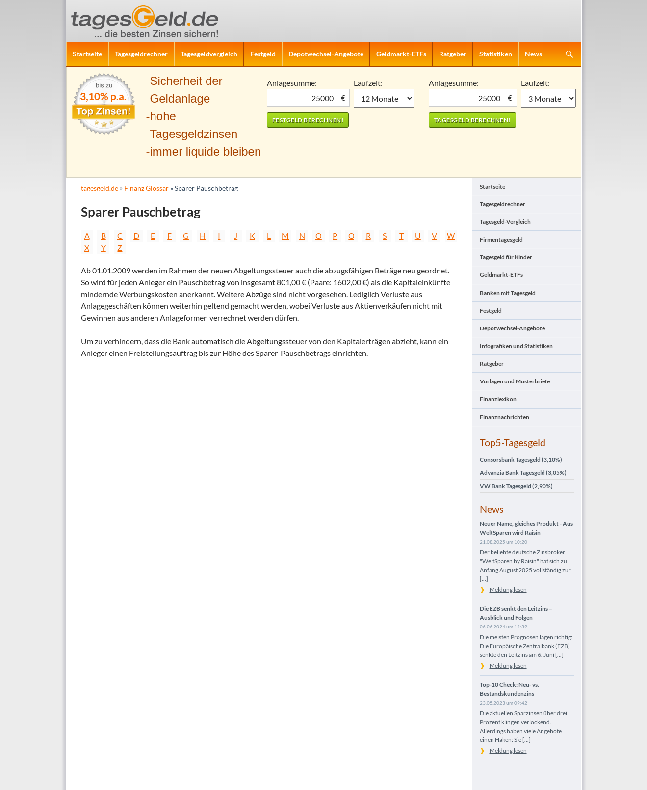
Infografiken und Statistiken (516, 346)
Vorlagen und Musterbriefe (515, 381)
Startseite (87, 54)
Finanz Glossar (146, 188)
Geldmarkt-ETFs (401, 54)
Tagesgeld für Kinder (506, 257)
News (533, 54)
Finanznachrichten (504, 417)
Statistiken (495, 54)
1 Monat (384, 98)
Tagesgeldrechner (141, 54)
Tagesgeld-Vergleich (505, 221)
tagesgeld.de (99, 188)
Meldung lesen (508, 589)
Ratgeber (452, 54)
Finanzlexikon (498, 399)
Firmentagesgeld (501, 239)
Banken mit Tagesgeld (508, 293)
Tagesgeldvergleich (209, 54)
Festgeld (263, 54)
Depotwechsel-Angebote (325, 54)
